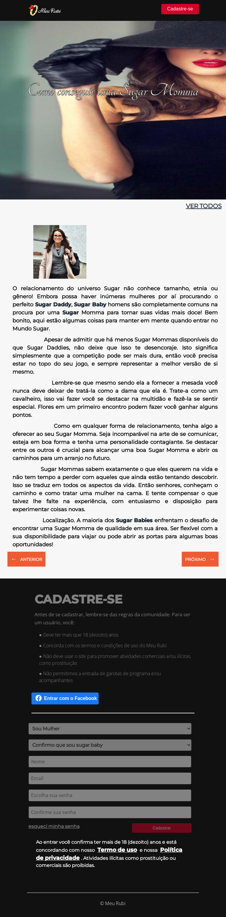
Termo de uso (117, 849)
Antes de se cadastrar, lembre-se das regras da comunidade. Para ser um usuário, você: (114, 618)
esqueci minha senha (52, 826)
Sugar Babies (134, 520)
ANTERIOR (26, 558)
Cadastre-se (180, 8)
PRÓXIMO (200, 558)
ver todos (204, 206)
